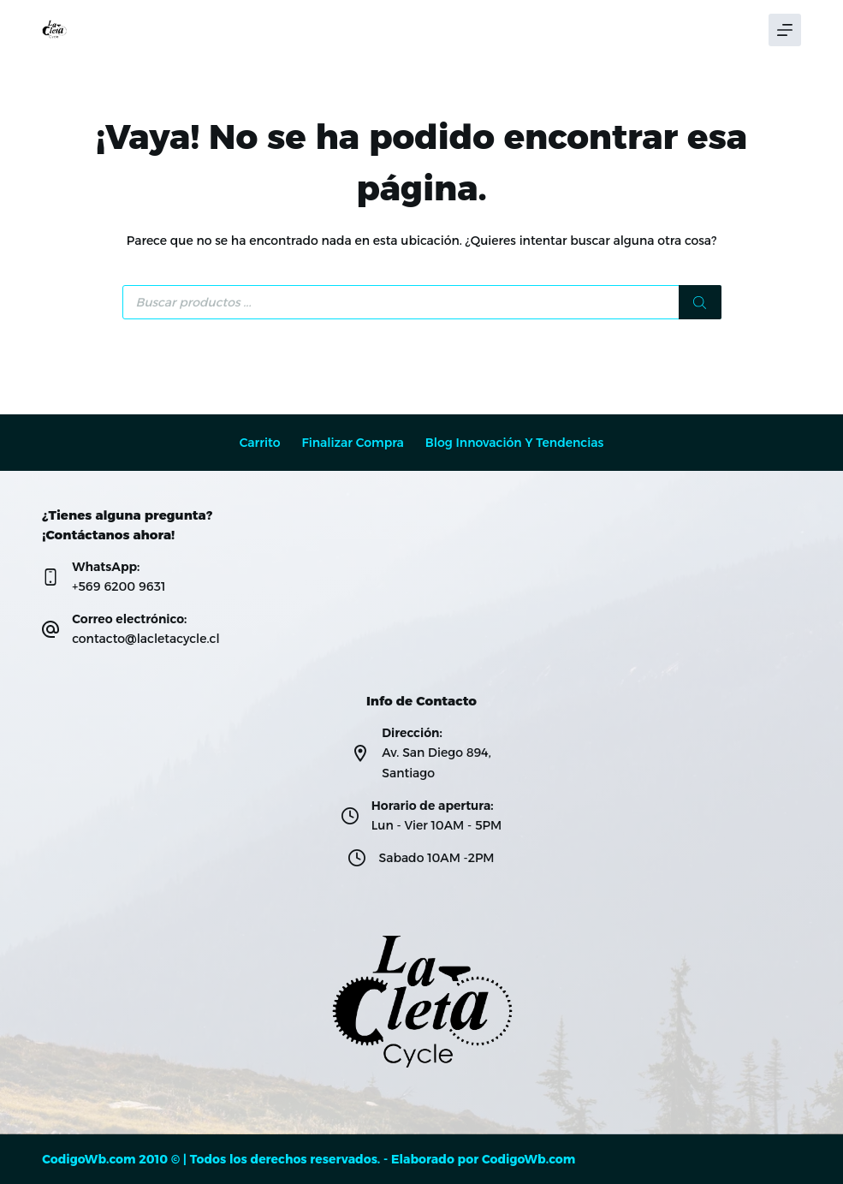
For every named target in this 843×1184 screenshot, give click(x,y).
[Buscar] (700, 302)
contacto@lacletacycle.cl (145, 638)
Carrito (260, 443)
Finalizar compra (353, 443)
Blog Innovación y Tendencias (514, 443)
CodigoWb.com (528, 1159)
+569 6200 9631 (118, 586)
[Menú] (785, 30)
